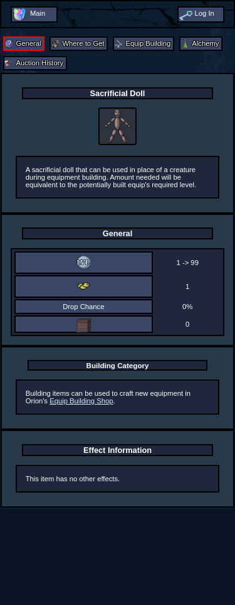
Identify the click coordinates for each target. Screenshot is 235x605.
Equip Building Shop (81, 401)
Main (37, 13)
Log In (204, 13)
